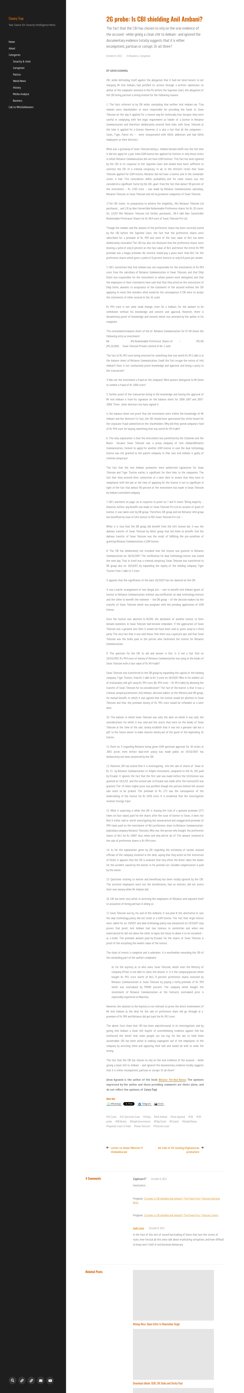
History (17, 88)
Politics (17, 75)
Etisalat (185, 1121)
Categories (15, 55)
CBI (197, 1117)
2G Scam (112, 1117)
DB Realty (128, 1121)
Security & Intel (22, 62)
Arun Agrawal (183, 1117)
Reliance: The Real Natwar (171, 1080)
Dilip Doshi (171, 1121)
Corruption (19, 68)
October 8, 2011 (115, 56)
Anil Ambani (164, 1117)
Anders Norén (218, 1377)
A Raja (150, 1117)
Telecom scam (175, 1126)
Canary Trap (21, 17)
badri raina (139, 1232)
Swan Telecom (155, 1126)
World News (19, 81)
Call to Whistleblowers (21, 107)
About (12, 49)
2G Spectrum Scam (132, 1117)
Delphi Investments (149, 1121)
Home (12, 42)
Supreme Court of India (130, 1126)
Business (17, 101)
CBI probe (113, 1121)
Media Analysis (21, 94)
